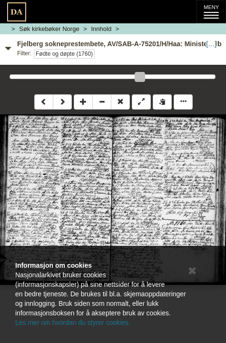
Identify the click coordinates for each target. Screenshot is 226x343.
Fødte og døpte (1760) (64, 53)
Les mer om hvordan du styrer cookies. (72, 322)
